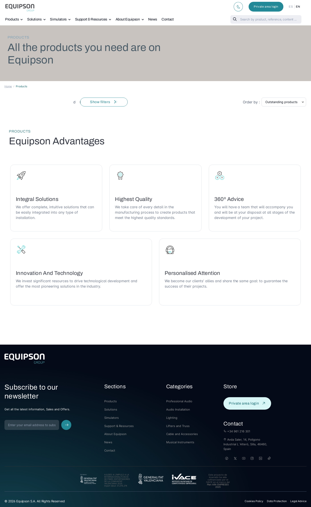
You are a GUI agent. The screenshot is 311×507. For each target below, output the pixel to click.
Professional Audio (179, 401)
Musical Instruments (180, 442)
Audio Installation (178, 409)
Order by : (251, 102)
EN (298, 6)
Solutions (34, 19)
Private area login (266, 6)
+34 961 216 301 (236, 431)
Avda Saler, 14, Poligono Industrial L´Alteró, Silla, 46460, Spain (245, 444)
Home (8, 86)
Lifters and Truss (178, 426)
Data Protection (277, 501)
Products (12, 19)
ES (291, 6)
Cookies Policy (254, 501)
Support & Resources (91, 19)
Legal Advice (298, 501)
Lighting (171, 417)
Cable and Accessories (182, 434)
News (152, 19)
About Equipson (128, 19)
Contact (168, 19)
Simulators (58, 19)
